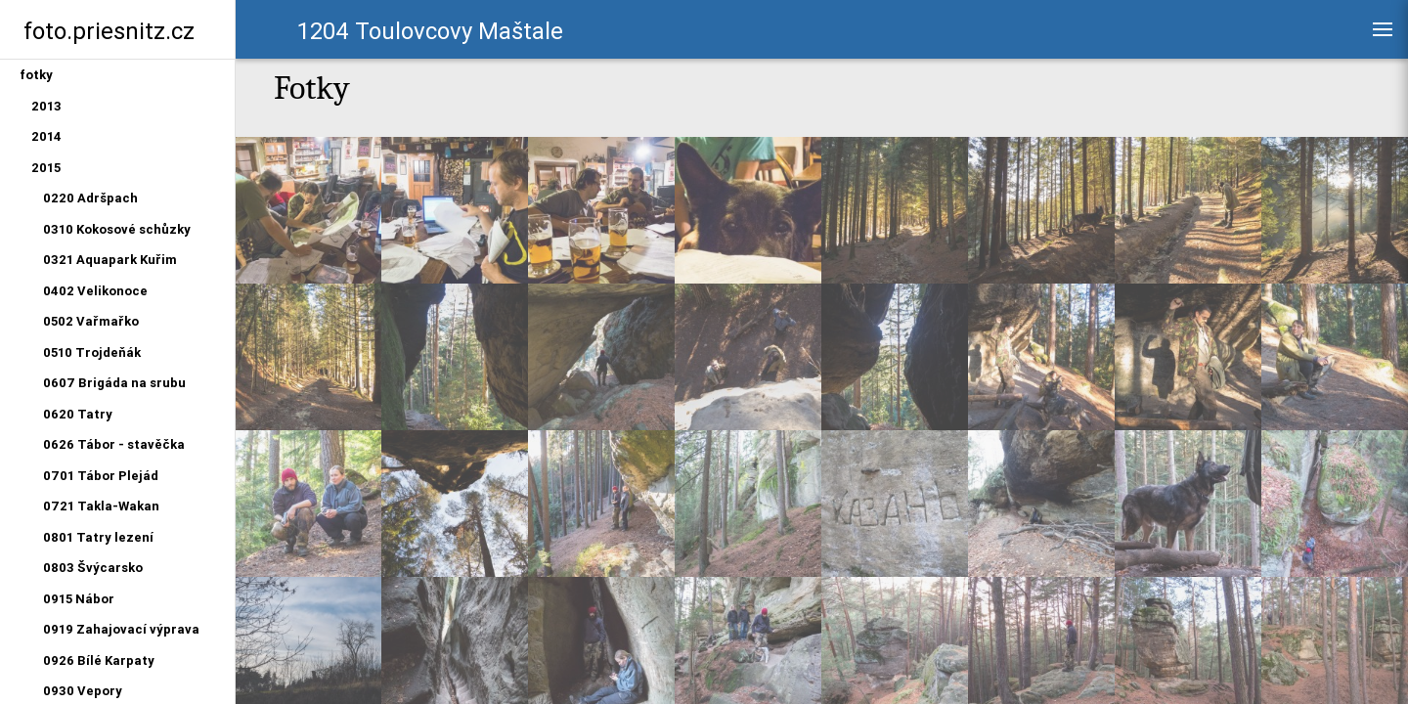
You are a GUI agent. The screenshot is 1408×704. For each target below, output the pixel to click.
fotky (36, 74)
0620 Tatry (77, 414)
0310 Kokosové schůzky (117, 229)
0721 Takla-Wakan (101, 506)
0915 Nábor (78, 599)
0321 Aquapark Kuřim (110, 259)
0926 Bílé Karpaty (98, 660)
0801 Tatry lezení (98, 537)
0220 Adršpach (90, 198)
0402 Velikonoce (95, 291)
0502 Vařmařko (91, 321)
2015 (46, 167)
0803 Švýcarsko (93, 567)
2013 (46, 106)
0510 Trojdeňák (92, 352)
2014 (46, 136)
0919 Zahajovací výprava (121, 629)
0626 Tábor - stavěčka (114, 444)
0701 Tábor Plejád (100, 475)
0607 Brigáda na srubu (114, 382)
